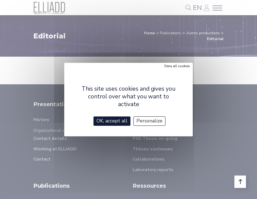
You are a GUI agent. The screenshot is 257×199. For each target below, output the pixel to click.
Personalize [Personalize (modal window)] (149, 120)
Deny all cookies (177, 66)
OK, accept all (112, 120)
